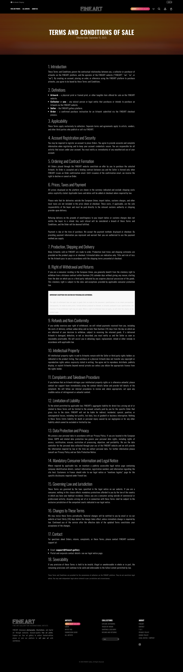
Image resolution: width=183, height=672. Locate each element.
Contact (141, 626)
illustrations (40, 630)
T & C (140, 629)
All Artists (69, 635)
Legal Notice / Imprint (147, 638)
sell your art (44, 638)
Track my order (107, 626)
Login (67, 626)
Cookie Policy (143, 635)
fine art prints (47, 632)
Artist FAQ (68, 629)
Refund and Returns (109, 632)
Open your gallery (72, 624)
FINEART (141, 624)
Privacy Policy (144, 632)
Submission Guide (71, 632)
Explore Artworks (108, 624)
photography (31, 630)
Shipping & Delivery (109, 629)
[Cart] (171, 9)
